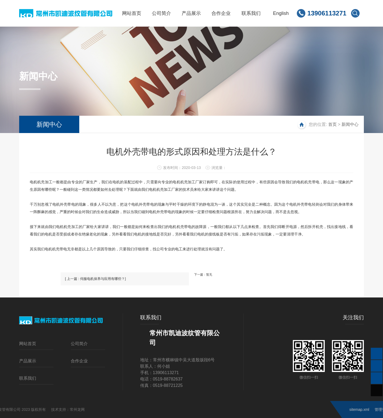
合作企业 (79, 361)
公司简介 (79, 343)
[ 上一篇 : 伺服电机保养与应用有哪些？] (134, 284)
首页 (332, 124)
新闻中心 (49, 124)
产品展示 (27, 361)
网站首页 (27, 343)
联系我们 (27, 378)
